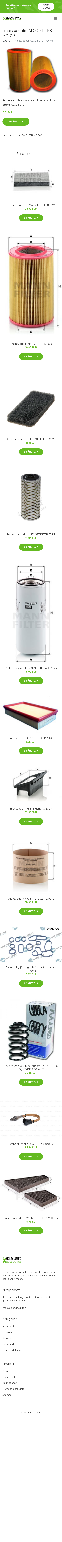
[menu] (56, 18)
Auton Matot (9, 1326)
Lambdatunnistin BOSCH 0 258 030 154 (31, 1144)
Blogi (5, 1371)
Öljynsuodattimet (26, 100)
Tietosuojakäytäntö (13, 1388)
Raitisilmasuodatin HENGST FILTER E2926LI (31, 439)
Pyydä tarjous (46, 6)
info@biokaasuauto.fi (14, 1307)
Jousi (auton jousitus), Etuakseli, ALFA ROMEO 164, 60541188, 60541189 (31, 1067)
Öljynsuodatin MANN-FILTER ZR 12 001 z (31, 898)
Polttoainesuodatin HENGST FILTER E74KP (31, 534)
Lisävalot (7, 1332)
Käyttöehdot (9, 1382)
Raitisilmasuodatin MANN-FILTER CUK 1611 (31, 205)
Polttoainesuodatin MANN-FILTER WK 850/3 (31, 668)
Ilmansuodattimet (47, 100)
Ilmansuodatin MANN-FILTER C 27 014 (31, 808)
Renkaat (7, 1338)
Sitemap (7, 1394)
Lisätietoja (16, 121)
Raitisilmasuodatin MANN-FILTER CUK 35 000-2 (31, 1218)
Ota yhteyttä (9, 1376)
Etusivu (6, 40)
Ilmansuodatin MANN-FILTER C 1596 (31, 343)
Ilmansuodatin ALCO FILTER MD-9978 (31, 738)
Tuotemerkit (9, 1344)
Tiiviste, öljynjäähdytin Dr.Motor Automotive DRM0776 (31, 969)
